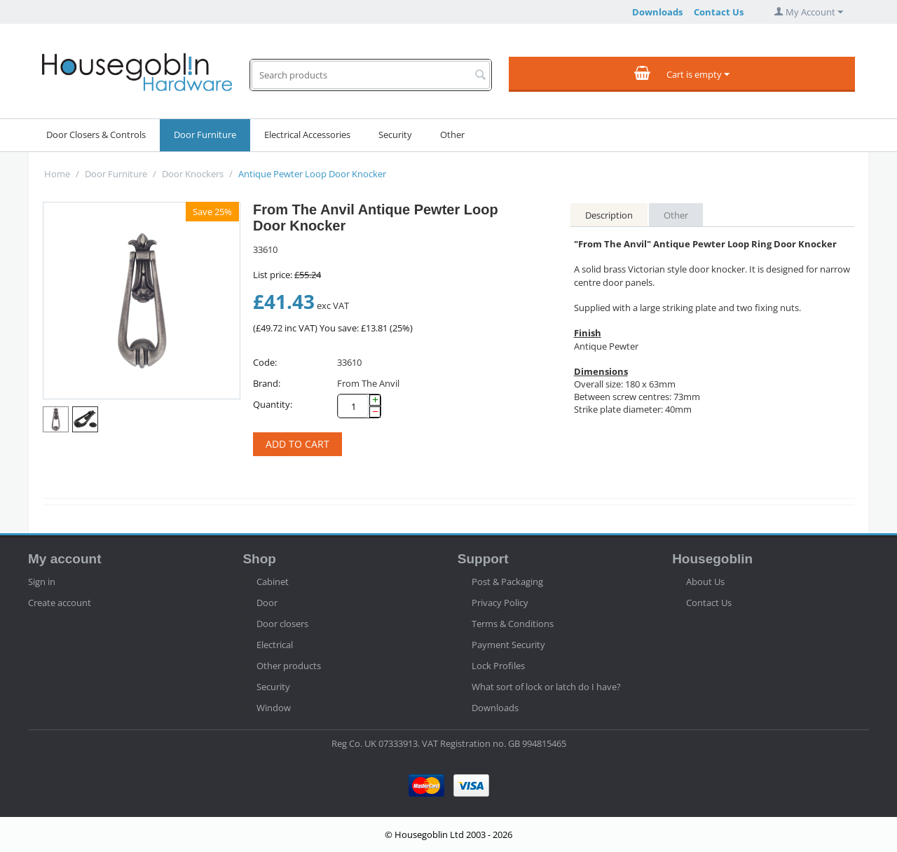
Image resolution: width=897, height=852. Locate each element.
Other (452, 134)
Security (395, 134)
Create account (59, 602)
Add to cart (297, 444)
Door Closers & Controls (96, 134)
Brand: (266, 383)
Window (273, 707)
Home (57, 173)
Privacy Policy (500, 602)
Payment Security (508, 644)
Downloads (657, 12)
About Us (705, 581)
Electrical (274, 644)
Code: (265, 362)
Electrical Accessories (307, 134)
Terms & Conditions (513, 623)
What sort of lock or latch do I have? (546, 686)
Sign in (41, 581)
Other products (288, 665)
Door (267, 602)
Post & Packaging (507, 581)
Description (609, 215)
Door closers (282, 623)
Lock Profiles (498, 665)
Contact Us (719, 12)
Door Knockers (193, 173)
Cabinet (272, 581)
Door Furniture (205, 134)
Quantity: (272, 404)
